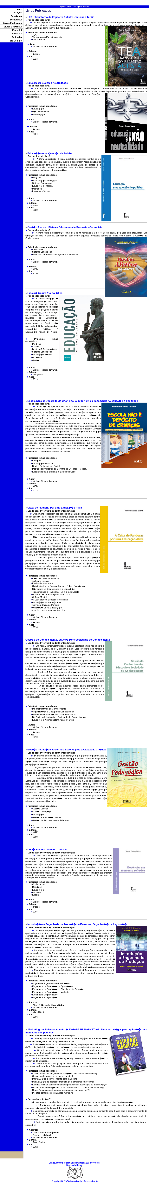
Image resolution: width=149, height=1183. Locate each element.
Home (19, 9)
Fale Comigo (15, 41)
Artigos (18, 12)
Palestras (17, 33)
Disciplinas (16, 20)
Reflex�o (17, 37)
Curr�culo (16, 16)
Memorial (17, 30)
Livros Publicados (12, 23)
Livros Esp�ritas (13, 27)
